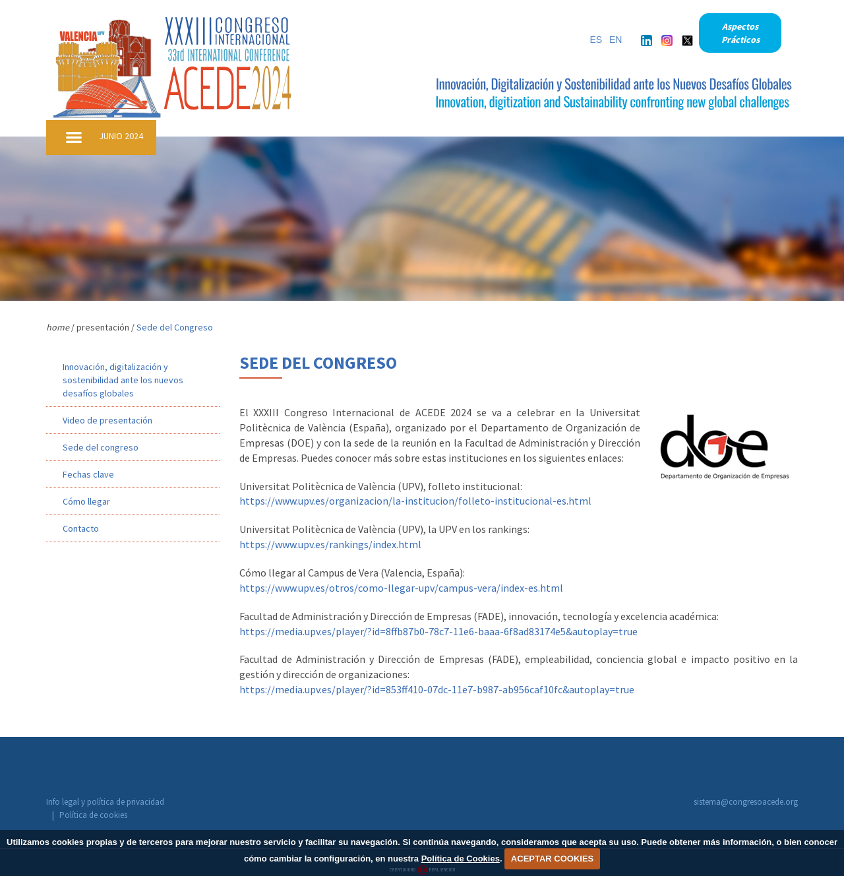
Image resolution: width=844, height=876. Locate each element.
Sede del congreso (100, 447)
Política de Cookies (460, 858)
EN (615, 39)
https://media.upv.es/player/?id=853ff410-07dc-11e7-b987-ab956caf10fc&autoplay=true (436, 689)
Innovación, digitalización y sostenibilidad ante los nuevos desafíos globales (123, 380)
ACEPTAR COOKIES (552, 858)
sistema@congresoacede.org (746, 801)
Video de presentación (107, 420)
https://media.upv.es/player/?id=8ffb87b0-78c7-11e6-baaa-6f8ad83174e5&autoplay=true (438, 631)
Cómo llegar (86, 501)
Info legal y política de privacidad (105, 803)
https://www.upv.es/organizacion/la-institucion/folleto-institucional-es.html (415, 500)
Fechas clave (88, 474)
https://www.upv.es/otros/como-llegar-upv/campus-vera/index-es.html (401, 587)
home (57, 327)
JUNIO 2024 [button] (121, 136)
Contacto (81, 528)
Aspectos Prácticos (740, 33)
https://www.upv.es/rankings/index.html (330, 544)
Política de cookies (211, 803)
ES (595, 39)
